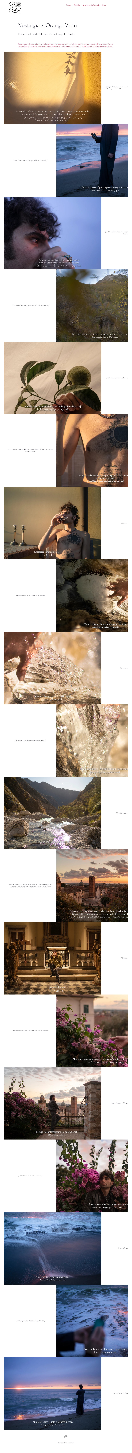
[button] (77, 4)
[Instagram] (66, 1437)
